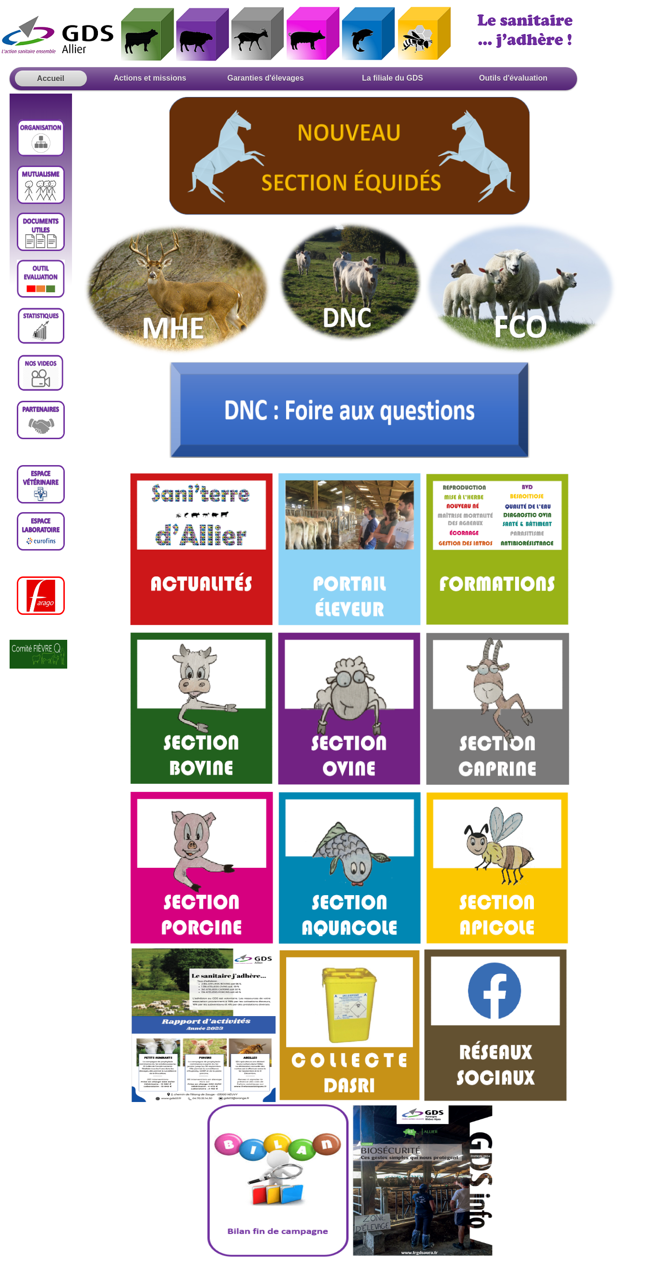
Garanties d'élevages (267, 78)
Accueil (50, 78)
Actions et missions (145, 78)
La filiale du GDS (392, 78)
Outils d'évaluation (512, 78)
